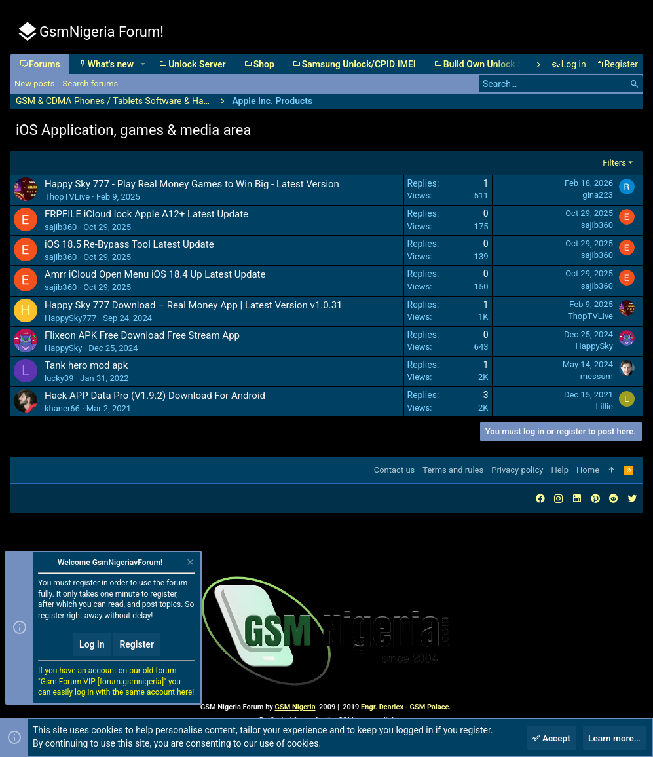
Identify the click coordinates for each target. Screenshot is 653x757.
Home (587, 470)
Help (560, 470)
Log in (91, 644)
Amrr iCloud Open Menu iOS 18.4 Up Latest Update (155, 274)
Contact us (394, 470)
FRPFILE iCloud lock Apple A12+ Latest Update (146, 214)
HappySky (63, 348)
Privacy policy (517, 470)
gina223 (597, 195)
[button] (142, 64)
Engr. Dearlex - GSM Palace (404, 707)
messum (596, 376)
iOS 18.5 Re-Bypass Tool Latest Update (129, 244)
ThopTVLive (67, 197)
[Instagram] (558, 498)
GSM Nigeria (294, 707)
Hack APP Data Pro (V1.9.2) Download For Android (155, 395)
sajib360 (61, 227)
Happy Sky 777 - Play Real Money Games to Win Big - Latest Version (192, 184)
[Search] (561, 83)
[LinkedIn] (577, 498)
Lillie (604, 406)
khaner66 (62, 408)
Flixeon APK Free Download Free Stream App (142, 335)
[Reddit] (613, 498)
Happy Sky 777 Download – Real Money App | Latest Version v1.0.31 (194, 305)
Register (136, 644)
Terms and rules (452, 470)
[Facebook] (540, 498)
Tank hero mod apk (86, 365)
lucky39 (59, 378)
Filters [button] (614, 163)
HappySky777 (70, 318)
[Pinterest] (595, 498)
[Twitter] (632, 498)
